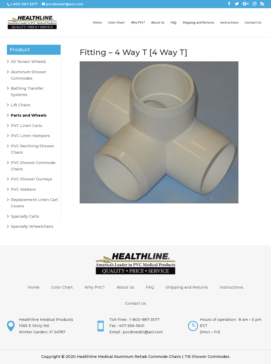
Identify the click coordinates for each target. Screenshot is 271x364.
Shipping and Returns (198, 23)
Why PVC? (138, 23)
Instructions (229, 23)
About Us (158, 23)
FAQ (174, 23)
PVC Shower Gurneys (31, 179)
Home (97, 23)
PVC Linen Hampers (30, 135)
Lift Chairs (20, 105)
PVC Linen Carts (26, 125)
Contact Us (253, 23)
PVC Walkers (23, 189)
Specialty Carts (25, 216)
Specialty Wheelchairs (32, 226)
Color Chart (116, 23)
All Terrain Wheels (28, 61)
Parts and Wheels (29, 115)
